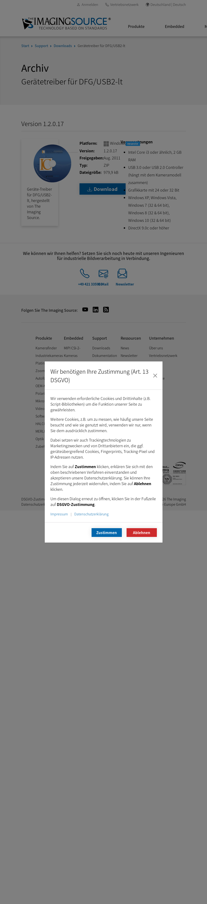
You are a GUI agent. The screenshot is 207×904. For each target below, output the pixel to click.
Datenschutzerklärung (91, 513)
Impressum (59, 513)
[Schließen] (155, 375)
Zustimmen (106, 532)
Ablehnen (141, 532)
